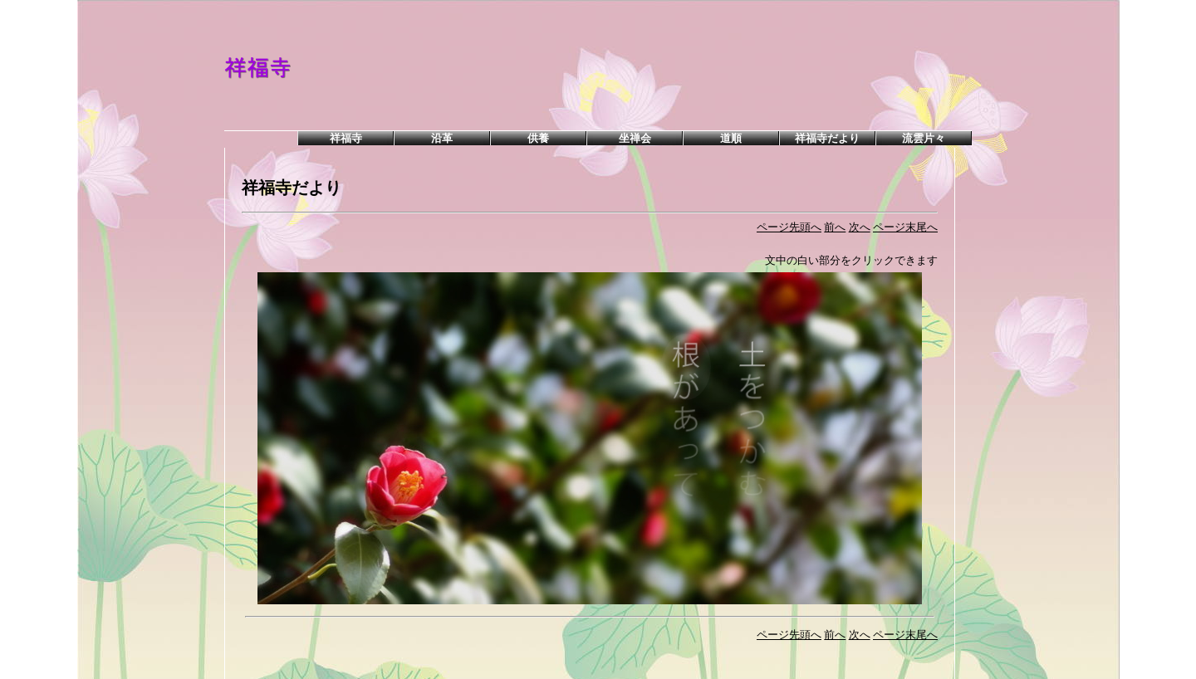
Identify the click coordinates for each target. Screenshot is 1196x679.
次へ (859, 227)
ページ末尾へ (905, 227)
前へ (835, 227)
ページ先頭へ (789, 227)
